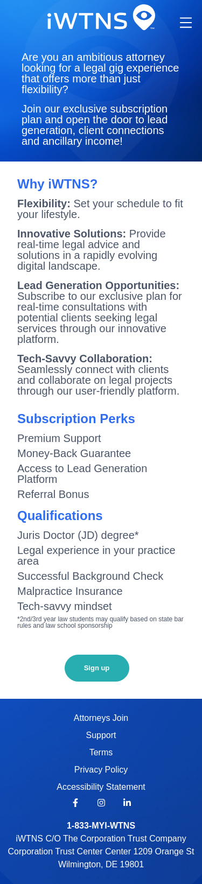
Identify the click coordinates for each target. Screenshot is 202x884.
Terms (101, 752)
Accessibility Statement (101, 786)
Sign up (97, 668)
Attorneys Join (101, 717)
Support (101, 735)
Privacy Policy (101, 769)
